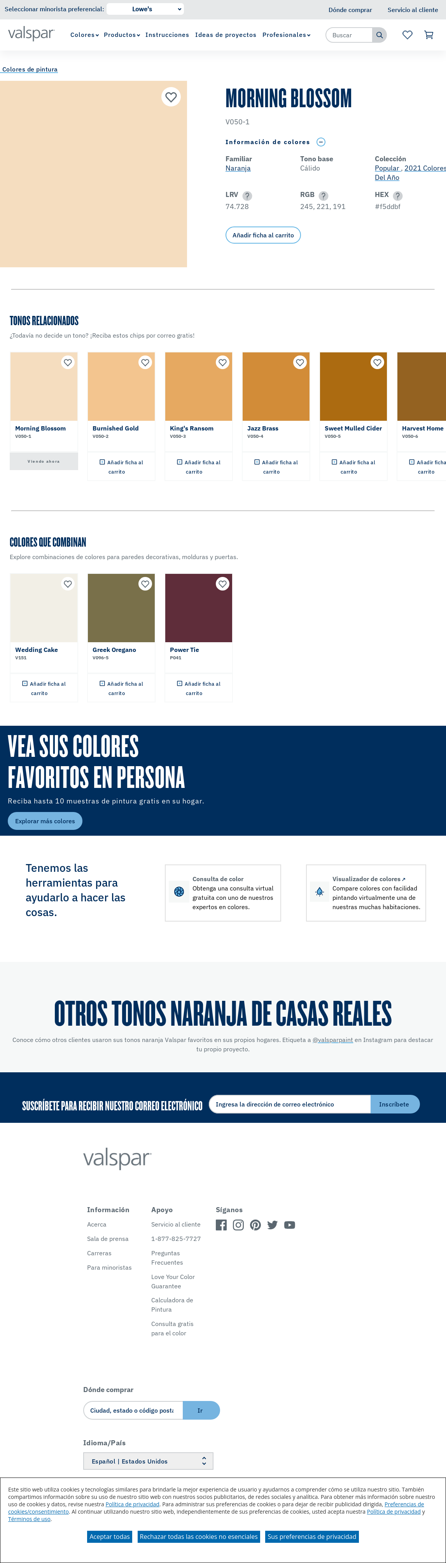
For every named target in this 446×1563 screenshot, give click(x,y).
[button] (246, 196)
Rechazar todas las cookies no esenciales (199, 1536)
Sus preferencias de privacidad (312, 1536)
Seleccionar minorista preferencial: (54, 9)
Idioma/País (104, 1442)
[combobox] (349, 35)
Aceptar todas (109, 1536)
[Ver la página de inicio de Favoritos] (407, 35)
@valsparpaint (333, 1040)
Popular (388, 168)
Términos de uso (29, 1519)
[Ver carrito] (429, 35)
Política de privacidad (132, 1504)
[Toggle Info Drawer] (320, 142)
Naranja (238, 168)
